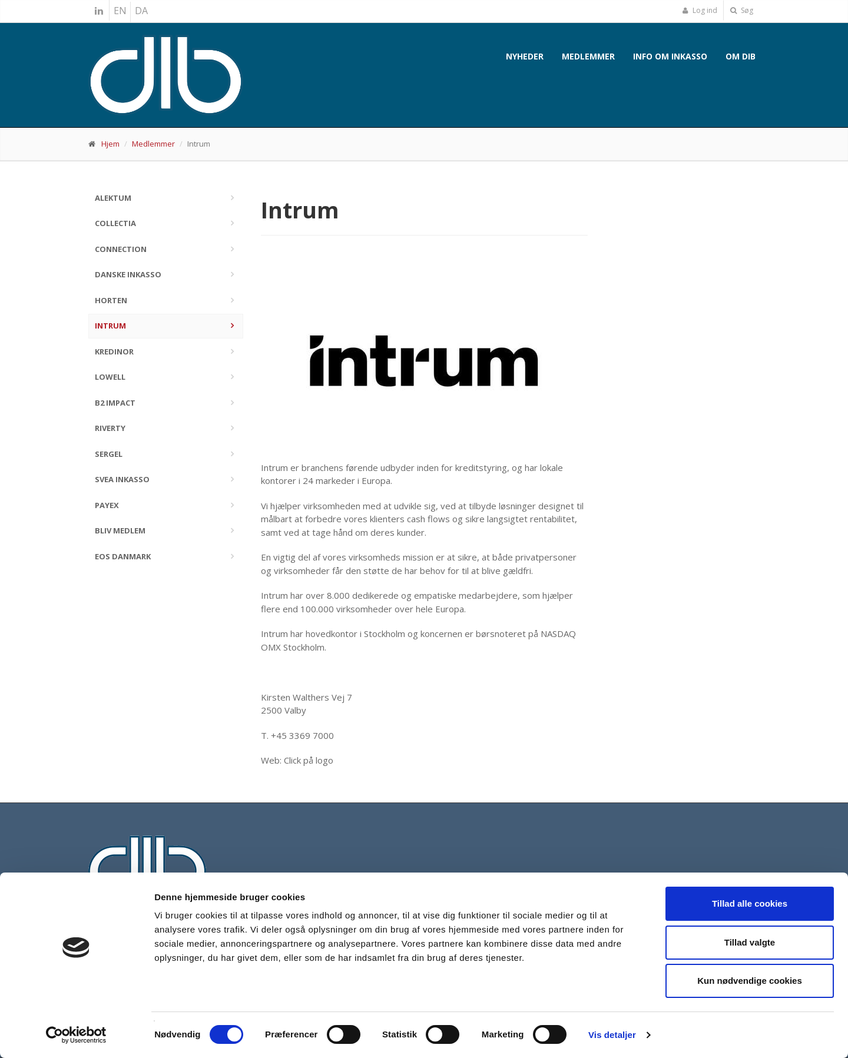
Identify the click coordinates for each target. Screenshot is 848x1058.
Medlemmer (588, 56)
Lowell (110, 377)
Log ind (699, 10)
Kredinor (114, 351)
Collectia (115, 223)
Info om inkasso (670, 56)
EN (120, 10)
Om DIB (741, 56)
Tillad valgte (749, 942)
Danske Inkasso (128, 274)
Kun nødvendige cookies (749, 981)
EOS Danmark (123, 556)
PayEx (107, 505)
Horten (111, 300)
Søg (741, 10)
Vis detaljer (612, 1035)
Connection (121, 249)
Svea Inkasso (122, 479)
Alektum (113, 198)
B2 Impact (115, 402)
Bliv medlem (120, 530)
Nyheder (525, 56)
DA (141, 10)
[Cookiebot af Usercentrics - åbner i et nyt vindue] (76, 1035)
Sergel (108, 454)
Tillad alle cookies (749, 903)
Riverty (110, 428)
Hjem (110, 143)
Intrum (110, 325)
